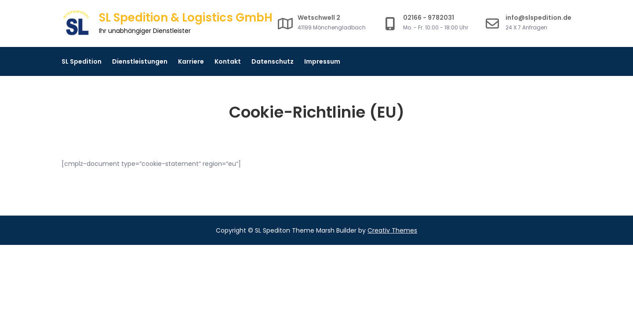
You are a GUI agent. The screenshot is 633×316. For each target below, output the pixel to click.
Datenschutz (272, 61)
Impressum (322, 61)
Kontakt (228, 61)
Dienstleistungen (139, 61)
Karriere (191, 61)
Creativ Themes (392, 230)
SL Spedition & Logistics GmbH (186, 17)
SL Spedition (82, 61)
